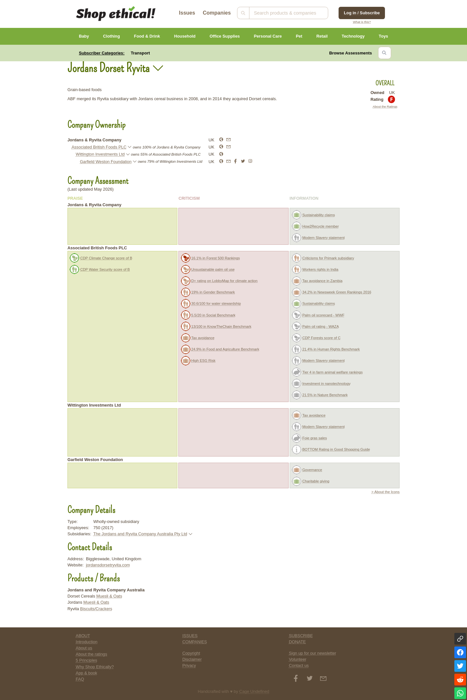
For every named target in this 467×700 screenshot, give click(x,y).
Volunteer (297, 659)
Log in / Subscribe (362, 12)
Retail (322, 36)
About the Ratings (385, 106)
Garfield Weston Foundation (105, 161)
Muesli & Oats (109, 596)
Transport (140, 53)
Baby (84, 36)
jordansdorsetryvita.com (108, 565)
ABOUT (83, 635)
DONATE (297, 641)
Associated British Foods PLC (99, 147)
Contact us (299, 665)
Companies (217, 13)
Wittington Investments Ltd (100, 154)
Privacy (189, 665)
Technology (353, 36)
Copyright (191, 653)
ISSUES (190, 635)
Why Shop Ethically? (95, 666)
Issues (187, 13)
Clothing (111, 36)
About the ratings (91, 654)
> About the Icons (385, 492)
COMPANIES (194, 641)
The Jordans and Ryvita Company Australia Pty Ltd (140, 533)
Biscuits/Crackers (96, 608)
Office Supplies (225, 36)
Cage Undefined (254, 691)
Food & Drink (147, 36)
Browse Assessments (350, 53)
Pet (299, 36)
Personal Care (268, 36)
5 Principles (86, 660)
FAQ (80, 679)
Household (185, 36)
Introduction (87, 641)
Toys (383, 36)
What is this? (362, 22)
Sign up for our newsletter (312, 653)
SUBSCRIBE (301, 635)
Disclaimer (192, 659)
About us (84, 648)
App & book (86, 672)
